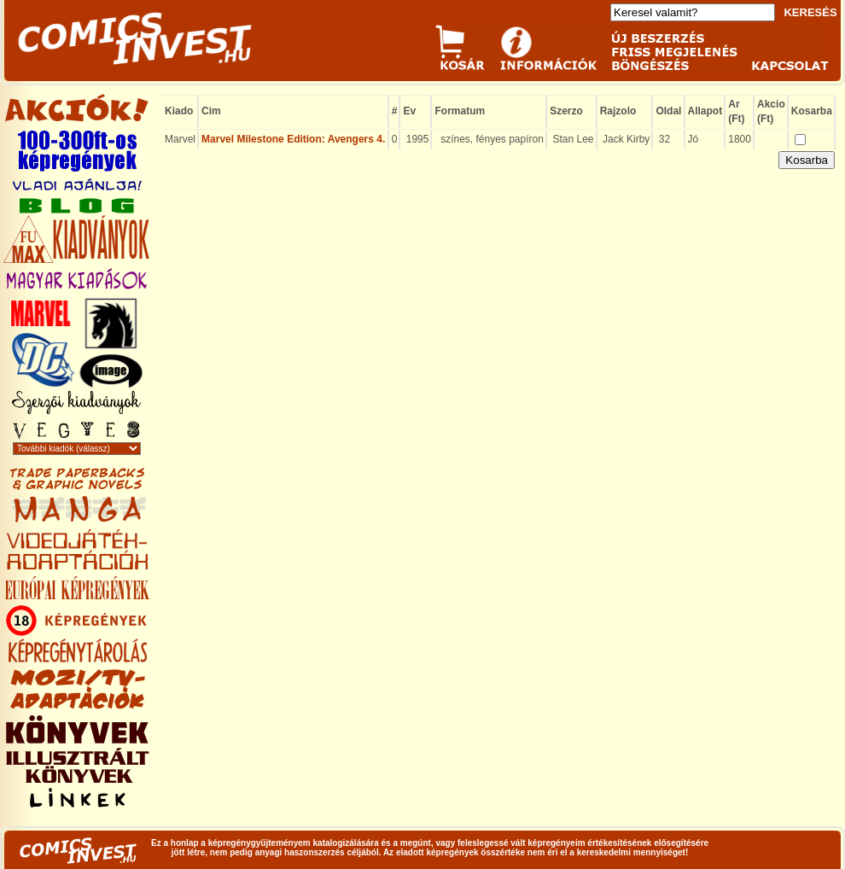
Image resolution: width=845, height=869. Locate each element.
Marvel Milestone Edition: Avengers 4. (293, 139)
